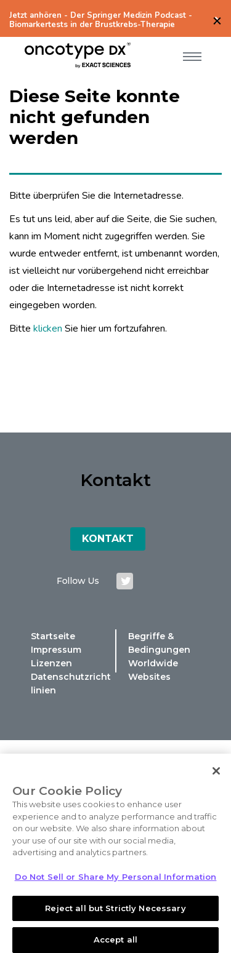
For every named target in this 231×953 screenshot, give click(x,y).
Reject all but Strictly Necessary (115, 913)
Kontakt (108, 538)
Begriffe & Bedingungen (159, 643)
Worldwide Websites (153, 670)
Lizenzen (51, 663)
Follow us (78, 580)
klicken (47, 328)
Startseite (53, 636)
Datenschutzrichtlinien (71, 683)
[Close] (216, 776)
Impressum (56, 649)
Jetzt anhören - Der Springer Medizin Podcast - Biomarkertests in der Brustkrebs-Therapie (100, 20)
